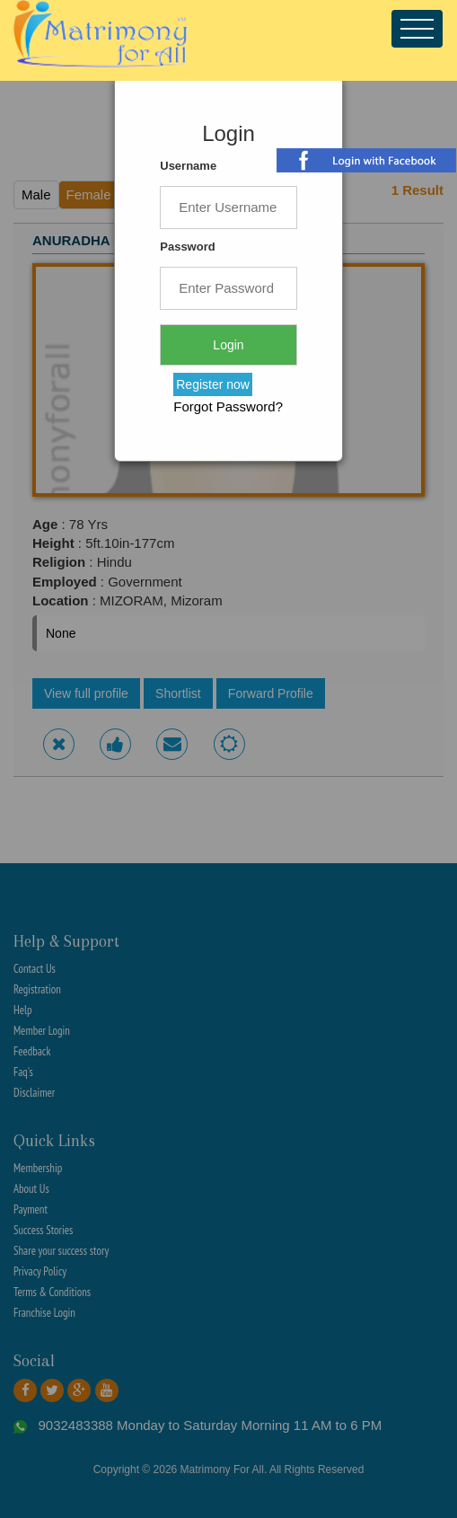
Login (228, 345)
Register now (213, 384)
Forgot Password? (228, 406)
